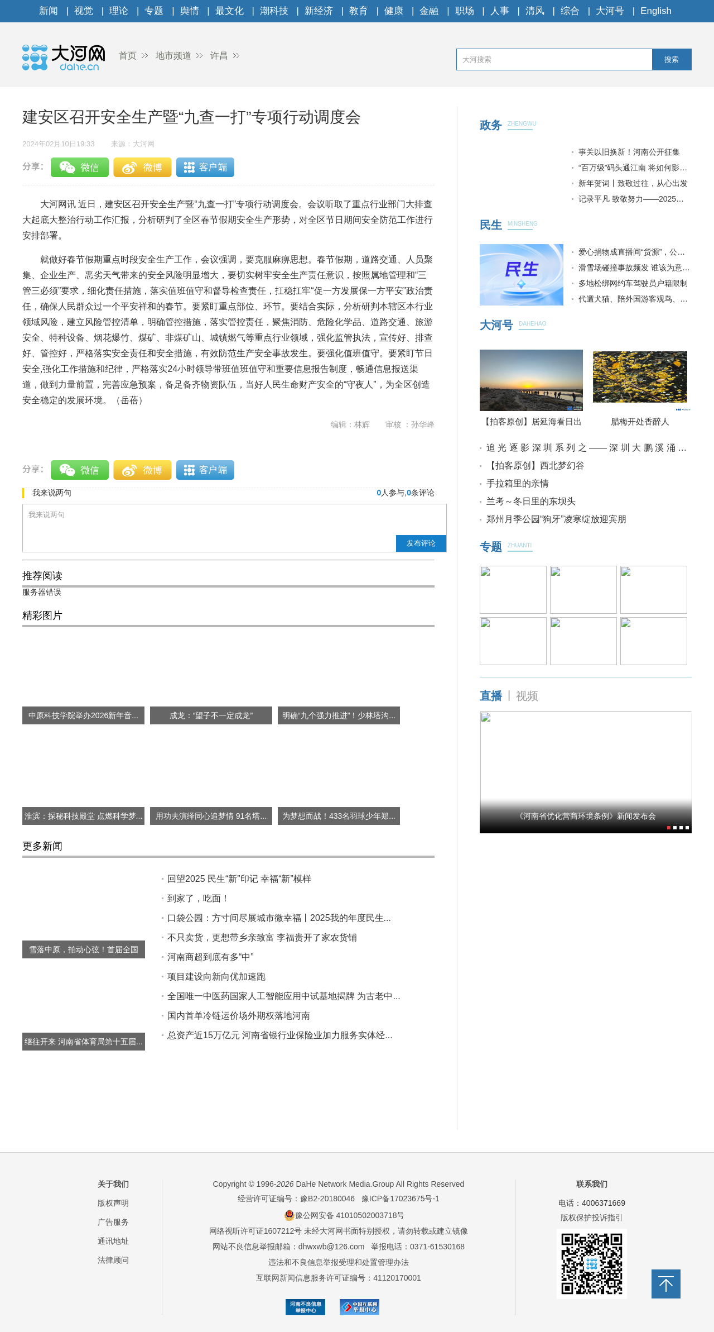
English (656, 11)
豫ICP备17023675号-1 (400, 1198)
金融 (428, 11)
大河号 (610, 11)
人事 (499, 11)
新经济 (319, 11)
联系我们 (591, 1184)
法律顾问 (113, 1259)
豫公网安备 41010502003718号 (344, 1215)
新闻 (48, 11)
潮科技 (274, 11)
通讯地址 (113, 1240)
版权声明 (113, 1203)
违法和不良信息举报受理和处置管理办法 (338, 1262)
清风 (534, 11)
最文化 (229, 11)
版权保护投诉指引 (592, 1217)
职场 (464, 11)
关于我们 (113, 1184)
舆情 (189, 11)
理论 (118, 11)
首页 (128, 55)
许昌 (219, 55)
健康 (393, 11)
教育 (358, 11)
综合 (570, 11)
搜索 (671, 59)
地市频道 (173, 55)
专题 (153, 11)
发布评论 (421, 543)
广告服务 (113, 1222)
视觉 (83, 11)
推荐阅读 (42, 575)
